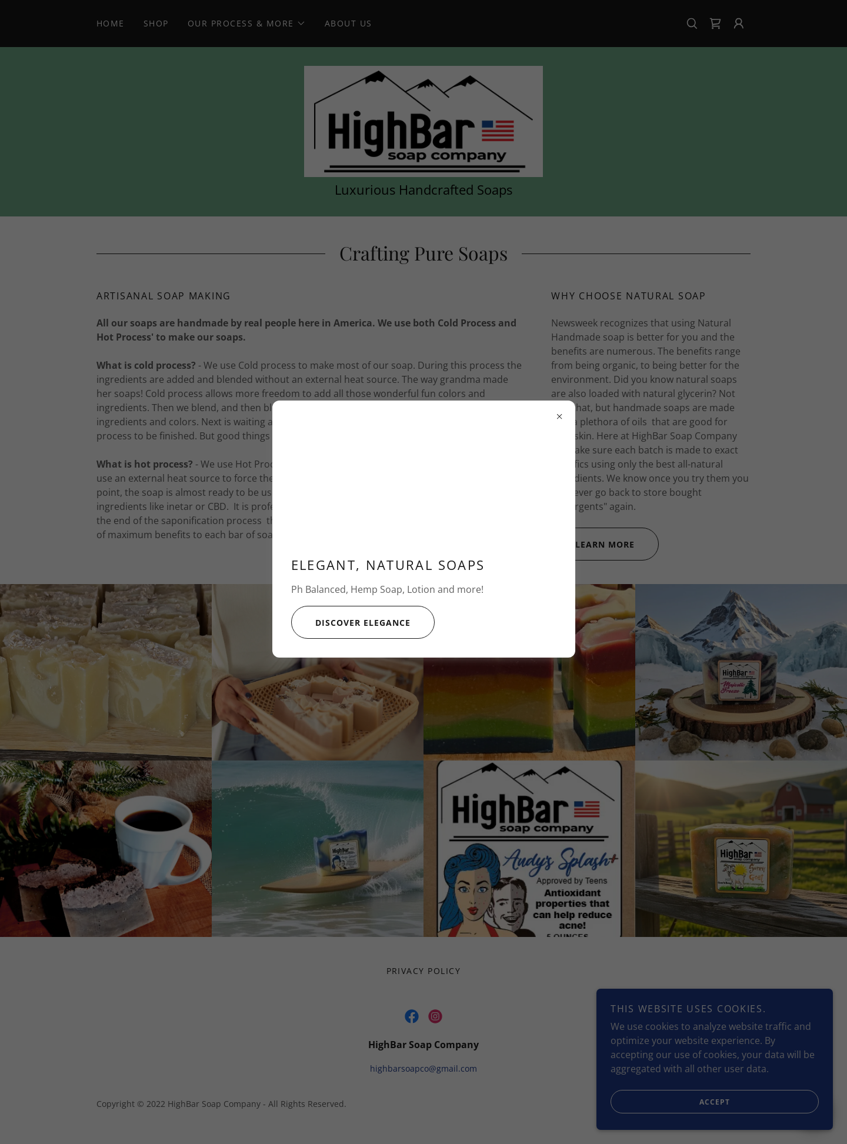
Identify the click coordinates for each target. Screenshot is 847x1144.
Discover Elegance (351, 622)
